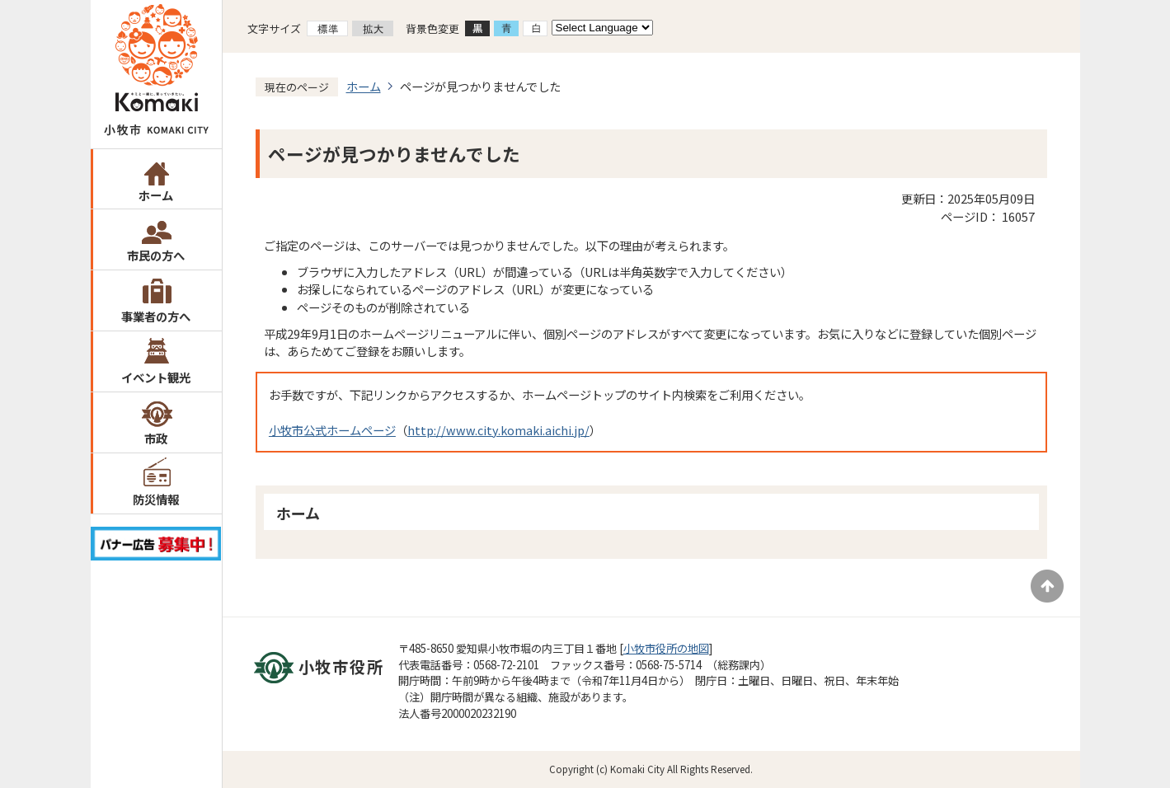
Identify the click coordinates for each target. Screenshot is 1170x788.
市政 (155, 438)
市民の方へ (156, 255)
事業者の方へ (155, 316)
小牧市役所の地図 (666, 648)
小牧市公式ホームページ (332, 430)
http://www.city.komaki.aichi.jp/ (498, 430)
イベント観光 (155, 377)
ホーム (156, 195)
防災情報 (156, 499)
